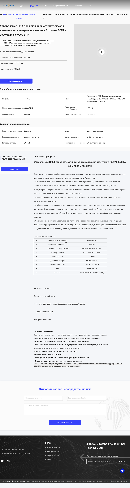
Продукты (33, 5)
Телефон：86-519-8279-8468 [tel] (13, 449)
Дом (22, 5)
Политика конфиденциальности (13, 481)
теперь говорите (16, 81)
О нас (45, 5)
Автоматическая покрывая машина (25, 16)
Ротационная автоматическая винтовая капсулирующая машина (97, 364)
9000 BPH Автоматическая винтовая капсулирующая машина (57, 366)
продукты (10, 14)
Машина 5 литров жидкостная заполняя (56, 364)
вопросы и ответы (61, 5)
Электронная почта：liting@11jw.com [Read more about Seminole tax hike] (16, 453)
